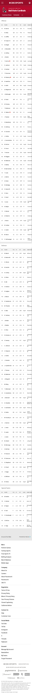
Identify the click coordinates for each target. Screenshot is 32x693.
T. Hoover (6, 152)
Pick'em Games (6, 548)
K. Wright (6, 45)
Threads (3, 639)
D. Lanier (6, 432)
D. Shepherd (7, 462)
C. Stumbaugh (7, 515)
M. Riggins (7, 156)
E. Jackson (7, 65)
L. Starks (6, 355)
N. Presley (7, 104)
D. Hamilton (7, 81)
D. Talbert (6, 112)
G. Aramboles (7, 393)
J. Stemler (7, 360)
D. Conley (6, 272)
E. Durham (6, 69)
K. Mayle (6, 206)
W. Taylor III (7, 41)
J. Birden (6, 320)
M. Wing (6, 384)
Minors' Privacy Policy (8, 596)
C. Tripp (6, 526)
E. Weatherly (7, 122)
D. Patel (6, 99)
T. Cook (6, 173)
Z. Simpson (7, 351)
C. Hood (6, 197)
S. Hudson (6, 286)
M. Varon (6, 234)
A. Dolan (6, 181)
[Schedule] (16, 15)
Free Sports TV (5, 554)
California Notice (6, 605)
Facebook (4, 633)
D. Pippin (6, 506)
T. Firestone (7, 73)
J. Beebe (6, 325)
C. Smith (6, 230)
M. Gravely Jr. (7, 417)
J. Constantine (8, 140)
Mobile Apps (5, 563)
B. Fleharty (7, 77)
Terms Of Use (5, 590)
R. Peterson (7, 458)
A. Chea (6, 330)
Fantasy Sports (5, 551)
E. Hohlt (6, 85)
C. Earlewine (7, 407)
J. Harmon (6, 423)
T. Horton (6, 61)
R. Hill (5, 282)
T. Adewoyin (7, 389)
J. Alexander (7, 49)
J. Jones (6, 427)
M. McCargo (7, 445)
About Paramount (6, 577)
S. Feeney (6, 340)
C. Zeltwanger (8, 239)
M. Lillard (6, 441)
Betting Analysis (6, 557)
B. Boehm (6, 496)
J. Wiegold (7, 379)
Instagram (4, 630)
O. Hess (6, 193)
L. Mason (6, 296)
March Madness (6, 560)
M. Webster (7, 160)
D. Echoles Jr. (7, 335)
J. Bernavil (7, 397)
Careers (3, 573)
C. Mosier (6, 211)
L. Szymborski (7, 365)
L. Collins (6, 136)
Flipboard (4, 642)
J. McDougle (7, 94)
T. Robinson (7, 108)
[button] (22, 15)
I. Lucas (6, 202)
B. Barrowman (7, 169)
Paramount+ (5, 580)
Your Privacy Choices (7, 599)
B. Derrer (6, 28)
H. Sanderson (7, 301)
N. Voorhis (6, 267)
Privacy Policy (5, 593)
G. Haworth (7, 189)
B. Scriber (6, 225)
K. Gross (6, 148)
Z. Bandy (6, 164)
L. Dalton (6, 177)
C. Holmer (6, 501)
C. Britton (6, 520)
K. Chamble (7, 403)
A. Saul (6, 510)
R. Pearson (7, 453)
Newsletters (5, 652)
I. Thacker (6, 117)
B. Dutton (6, 144)
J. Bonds (6, 57)
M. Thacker (7, 306)
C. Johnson (7, 345)
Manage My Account (7, 649)
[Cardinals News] (7, 15)
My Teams (4, 655)
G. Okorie (6, 262)
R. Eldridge (7, 185)
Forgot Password (6, 658)
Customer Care (6, 616)
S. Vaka (6, 310)
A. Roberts (7, 216)
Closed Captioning (7, 602)
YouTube (4, 624)
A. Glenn (6, 277)
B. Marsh (6, 253)
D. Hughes (6, 291)
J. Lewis (6, 437)
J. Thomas (6, 370)
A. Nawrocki (7, 257)
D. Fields (6, 412)
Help (2, 613)
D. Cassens (7, 131)
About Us (4, 570)
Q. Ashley (6, 53)
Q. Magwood (7, 89)
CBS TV (3, 583)
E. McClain (6, 449)
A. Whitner (7, 476)
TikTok (3, 627)
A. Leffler (6, 36)
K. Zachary (7, 315)
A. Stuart (6, 467)
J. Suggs (6, 472)
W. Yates (6, 481)
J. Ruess (6, 220)
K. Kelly (6, 32)
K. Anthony (7, 127)
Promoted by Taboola (25, 536)
